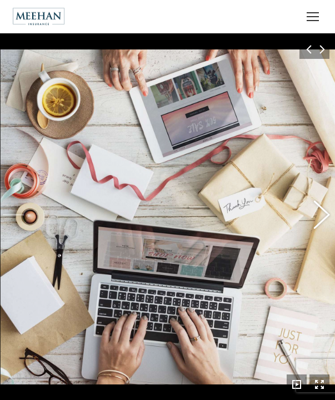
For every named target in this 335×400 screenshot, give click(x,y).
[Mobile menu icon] (313, 17)
